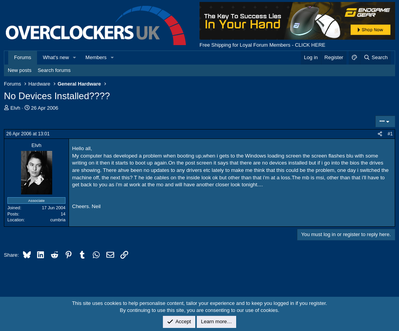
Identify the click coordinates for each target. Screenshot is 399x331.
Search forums (54, 70)
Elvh (15, 108)
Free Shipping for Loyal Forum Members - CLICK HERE (262, 45)
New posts (20, 70)
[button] (75, 57)
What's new (56, 57)
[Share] (380, 134)
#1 (390, 134)
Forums (22, 57)
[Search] (375, 57)
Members (95, 57)
